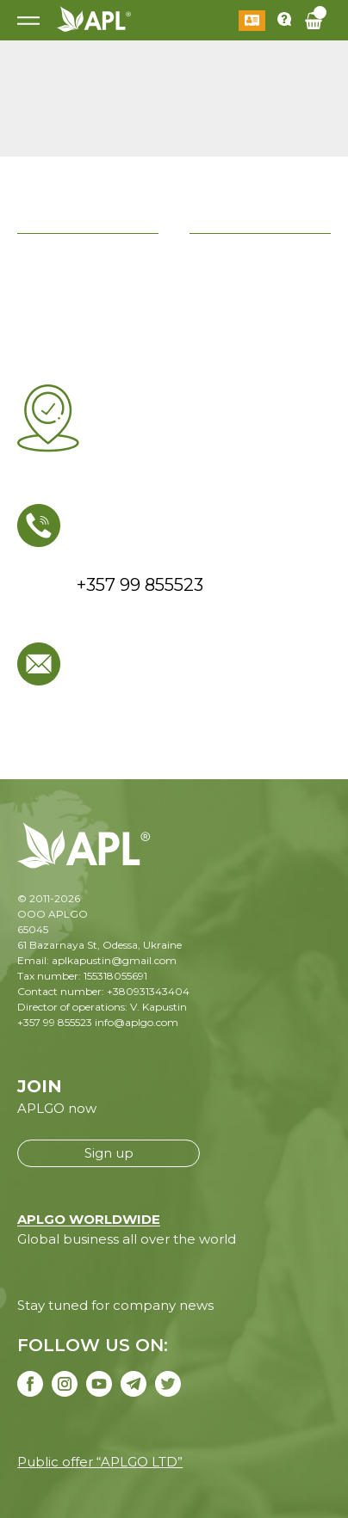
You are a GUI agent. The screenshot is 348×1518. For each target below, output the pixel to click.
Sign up (109, 1153)
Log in (252, 20)
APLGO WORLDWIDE (88, 1219)
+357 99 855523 (54, 1022)
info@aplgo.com (136, 1022)
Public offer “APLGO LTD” (100, 1461)
